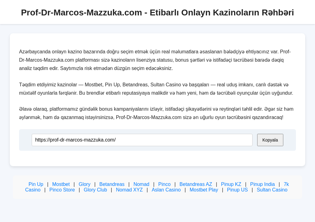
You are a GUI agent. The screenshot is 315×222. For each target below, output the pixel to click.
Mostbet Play (203, 189)
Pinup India (262, 184)
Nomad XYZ (129, 189)
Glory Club (95, 189)
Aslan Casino (166, 189)
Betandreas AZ (196, 184)
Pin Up (36, 184)
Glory (84, 184)
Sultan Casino (272, 189)
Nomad (142, 184)
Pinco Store (62, 189)
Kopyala (270, 140)
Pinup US (237, 189)
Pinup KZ (231, 184)
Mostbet (61, 184)
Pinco (164, 184)
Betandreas (112, 184)
